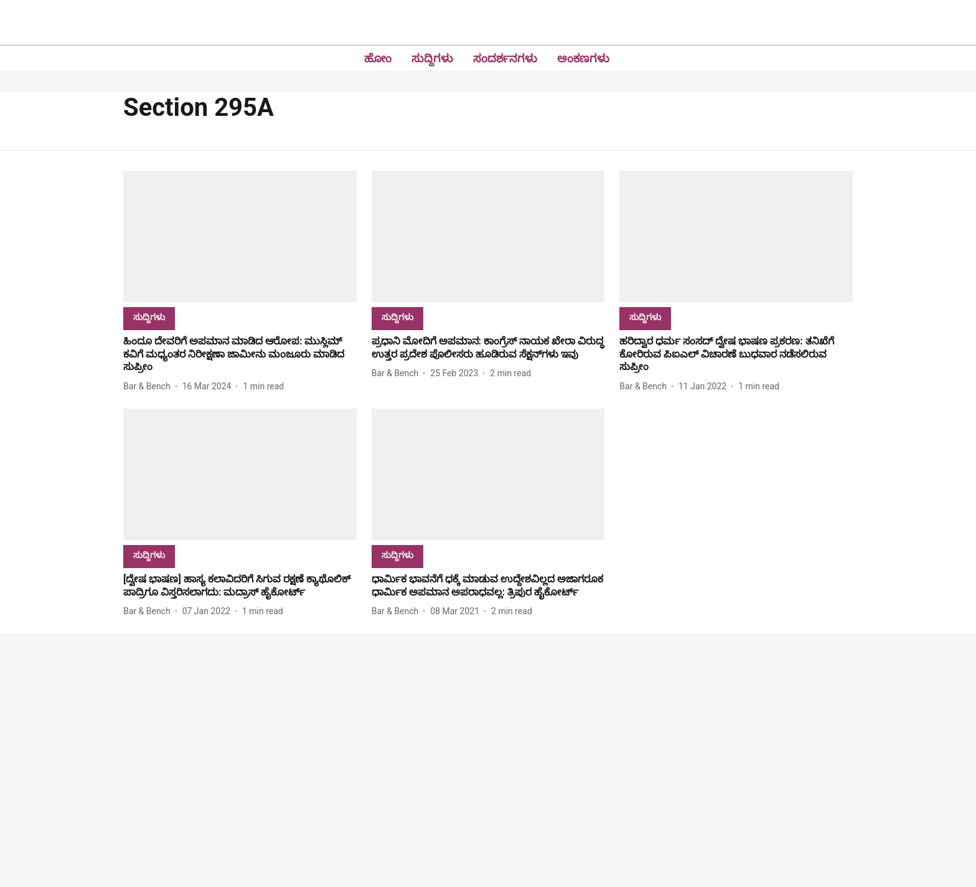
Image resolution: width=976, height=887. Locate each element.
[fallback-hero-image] (240, 236)
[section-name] (149, 317)
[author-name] (149, 386)
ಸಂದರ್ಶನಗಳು (505, 58)
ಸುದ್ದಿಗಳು (432, 58)
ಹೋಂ (378, 58)
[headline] (240, 354)
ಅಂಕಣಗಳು (583, 58)
